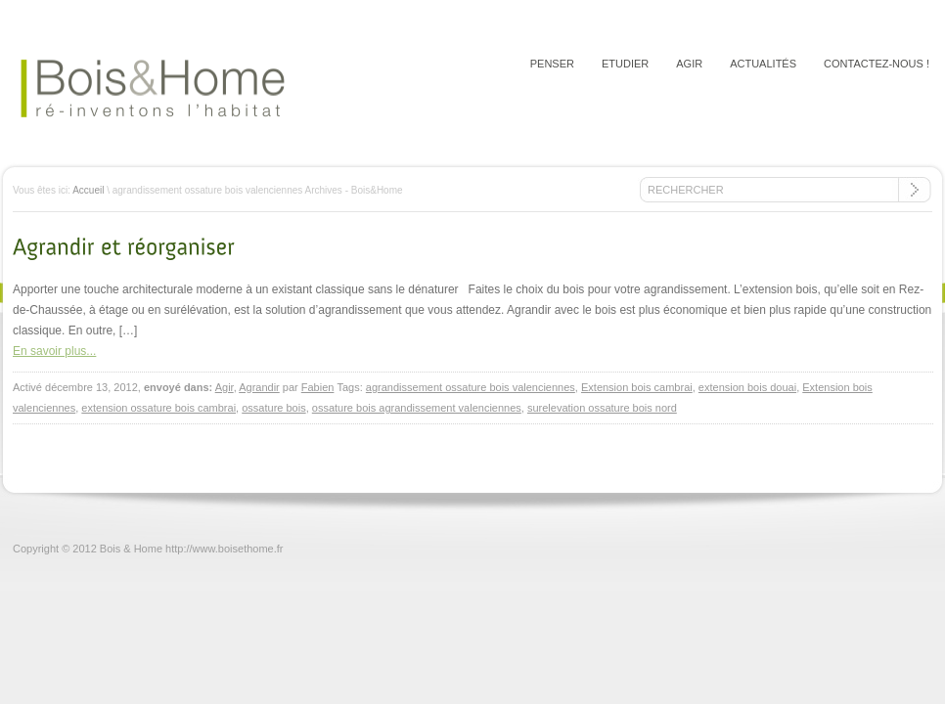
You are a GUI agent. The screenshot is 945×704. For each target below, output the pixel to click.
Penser (552, 63)
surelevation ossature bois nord (602, 408)
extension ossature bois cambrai (158, 408)
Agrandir (259, 387)
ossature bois (273, 408)
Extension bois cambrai (637, 387)
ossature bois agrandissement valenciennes (416, 408)
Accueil (88, 190)
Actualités (763, 63)
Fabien (318, 387)
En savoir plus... (54, 351)
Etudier (625, 63)
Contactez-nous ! (876, 63)
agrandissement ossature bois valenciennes (470, 387)
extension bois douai (747, 387)
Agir (689, 63)
